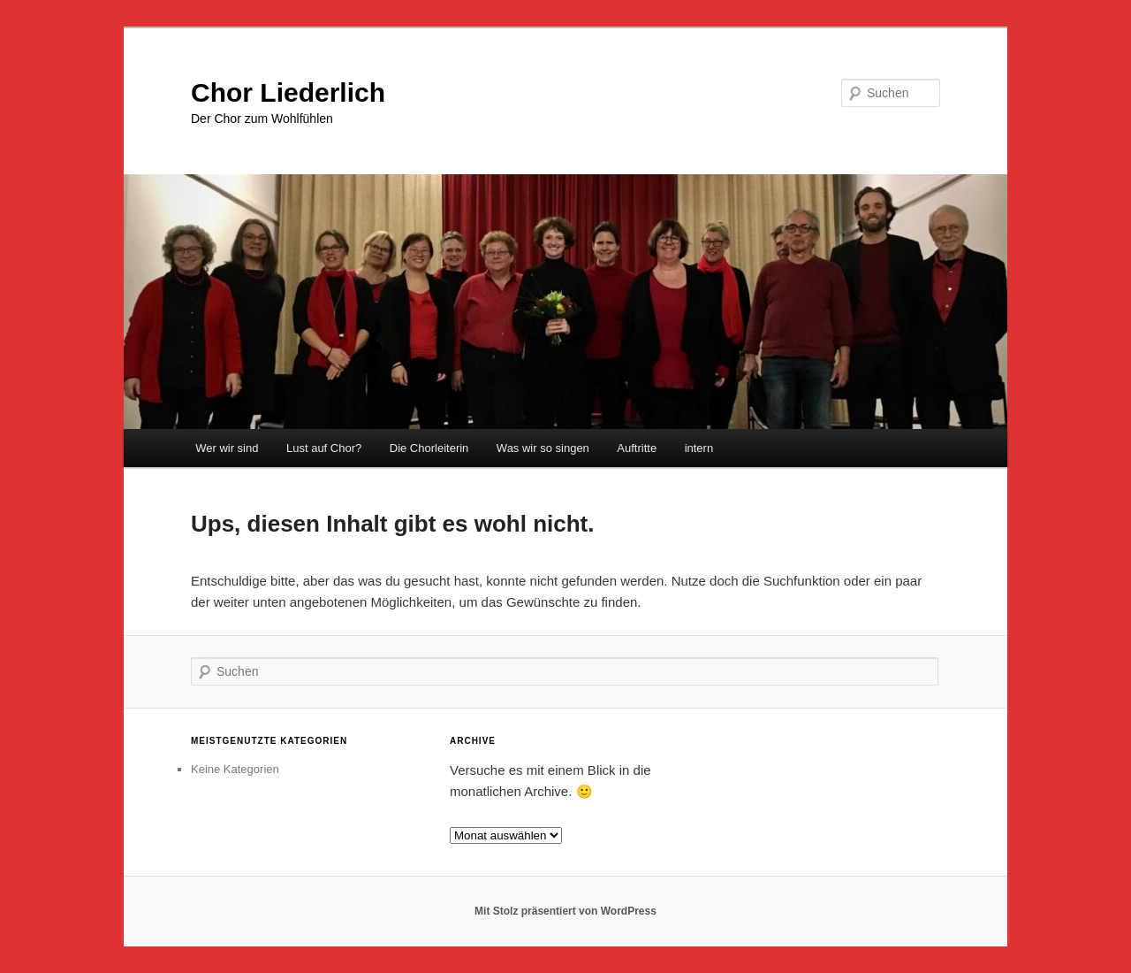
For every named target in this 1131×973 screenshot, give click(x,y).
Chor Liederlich (288, 92)
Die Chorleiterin (429, 448)
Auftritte (637, 448)
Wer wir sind (226, 448)
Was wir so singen (543, 448)
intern (699, 448)
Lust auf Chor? (323, 448)
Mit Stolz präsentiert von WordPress (565, 911)
